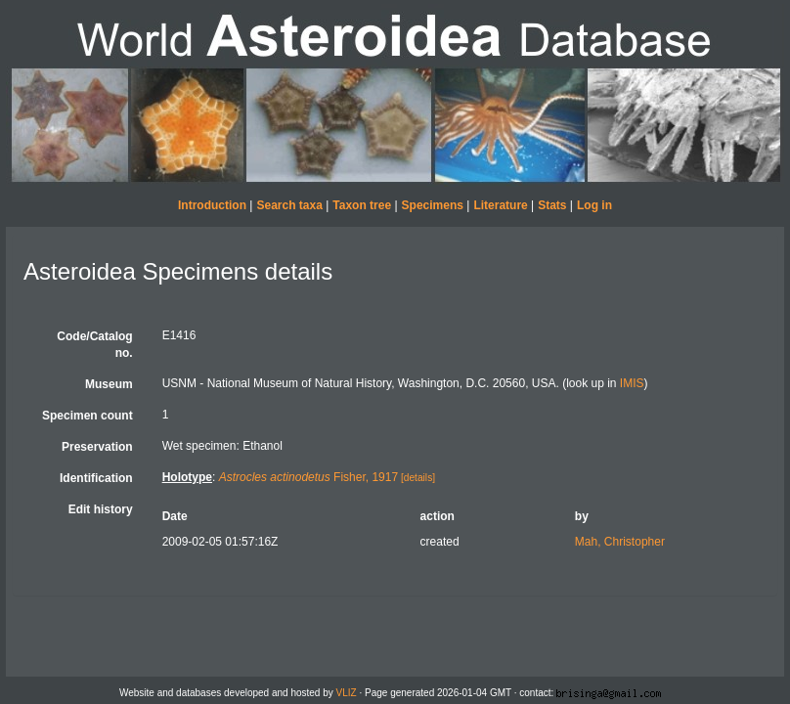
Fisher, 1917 (308, 477)
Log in (594, 205)
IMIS (632, 383)
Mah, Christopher (620, 542)
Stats (552, 205)
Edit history (100, 509)
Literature (500, 205)
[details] (418, 477)
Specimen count (87, 415)
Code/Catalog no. (94, 345)
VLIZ (346, 692)
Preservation (97, 447)
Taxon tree (361, 205)
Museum (109, 384)
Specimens (432, 205)
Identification (96, 478)
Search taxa (289, 205)
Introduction (212, 205)
